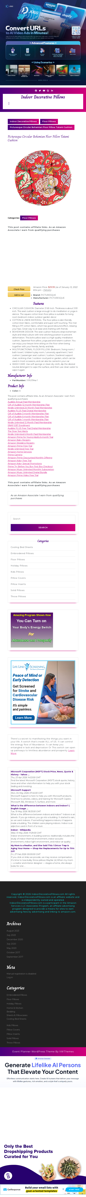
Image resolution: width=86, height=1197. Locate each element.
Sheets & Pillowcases (17, 1015)
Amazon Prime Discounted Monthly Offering (30, 457)
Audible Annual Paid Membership (24, 402)
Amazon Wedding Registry (21, 443)
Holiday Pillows (19, 565)
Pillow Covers (18, 578)
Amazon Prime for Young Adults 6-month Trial (30, 437)
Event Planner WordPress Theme (33, 1051)
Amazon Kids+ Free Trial (19, 460)
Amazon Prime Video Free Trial (23, 475)
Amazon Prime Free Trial (20, 446)
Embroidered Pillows (22, 553)
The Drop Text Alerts (18, 431)
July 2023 (11, 935)
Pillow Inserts (18, 584)
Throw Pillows (18, 596)
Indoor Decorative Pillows (43, 97)
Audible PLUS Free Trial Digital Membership (29, 428)
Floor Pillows (49, 121)
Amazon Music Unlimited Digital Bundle (27, 472)
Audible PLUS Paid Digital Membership (27, 410)
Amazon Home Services (20, 452)
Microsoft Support (21, 790)
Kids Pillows (17, 572)
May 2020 (11, 948)
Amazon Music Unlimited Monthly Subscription (31, 469)
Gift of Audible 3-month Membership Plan (28, 413)
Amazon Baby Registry (19, 440)
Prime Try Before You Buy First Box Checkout (30, 466)
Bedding (11, 1011)
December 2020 (15, 939)
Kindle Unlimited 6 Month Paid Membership (29, 434)
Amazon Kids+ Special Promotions (25, 463)
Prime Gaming (15, 455)
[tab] (9, 103)
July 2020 (11, 944)
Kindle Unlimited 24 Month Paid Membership (30, 408)
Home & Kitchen (15, 1008)
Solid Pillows (18, 590)
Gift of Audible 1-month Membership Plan (28, 419)
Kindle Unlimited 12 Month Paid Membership (30, 422)
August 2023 (13, 931)
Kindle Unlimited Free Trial (20, 449)
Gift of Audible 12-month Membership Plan (29, 405)
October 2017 (13, 952)
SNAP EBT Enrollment (19, 425)
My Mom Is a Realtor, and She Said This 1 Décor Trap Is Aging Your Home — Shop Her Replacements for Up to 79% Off (42, 848)
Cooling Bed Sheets (22, 547)
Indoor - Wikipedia (21, 830)
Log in (10, 977)
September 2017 (15, 957)
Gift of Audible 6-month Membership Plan (28, 416)
